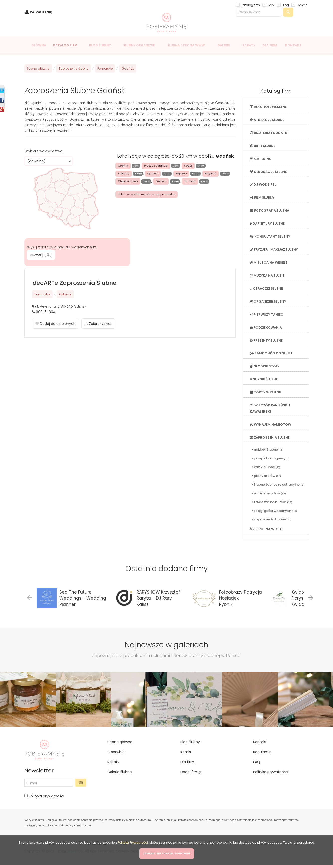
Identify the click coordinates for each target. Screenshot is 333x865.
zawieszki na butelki (272, 502)
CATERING (261, 158)
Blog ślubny (190, 741)
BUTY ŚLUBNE (262, 145)
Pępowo (181, 173)
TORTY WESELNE (265, 392)
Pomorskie (105, 68)
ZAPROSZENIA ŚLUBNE (270, 437)
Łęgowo (152, 173)
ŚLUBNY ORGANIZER (139, 45)
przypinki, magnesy (271, 458)
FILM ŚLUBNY (262, 197)
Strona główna (38, 68)
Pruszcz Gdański (156, 166)
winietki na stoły (269, 493)
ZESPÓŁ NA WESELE (266, 529)
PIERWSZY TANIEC (266, 314)
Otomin (123, 166)
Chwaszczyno (128, 181)
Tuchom (190, 181)
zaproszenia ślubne (271, 519)
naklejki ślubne (267, 449)
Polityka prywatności (46, 796)
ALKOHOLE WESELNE (268, 106)
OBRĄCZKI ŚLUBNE (266, 288)
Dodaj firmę (190, 771)
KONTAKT (293, 45)
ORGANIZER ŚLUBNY (268, 301)
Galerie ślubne (119, 771)
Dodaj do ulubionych (55, 323)
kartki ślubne (266, 467)
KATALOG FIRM (65, 45)
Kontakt (260, 741)
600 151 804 (46, 311)
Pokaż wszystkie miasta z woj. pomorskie (146, 194)
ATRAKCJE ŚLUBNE (267, 119)
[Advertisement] (130, 380)
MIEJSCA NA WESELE (268, 262)
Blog (285, 5)
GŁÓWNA (38, 45)
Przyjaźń (210, 173)
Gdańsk (128, 68)
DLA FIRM (269, 45)
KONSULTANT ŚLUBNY (270, 236)
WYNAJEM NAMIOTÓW (270, 424)
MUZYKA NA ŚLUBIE (267, 275)
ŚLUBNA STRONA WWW (186, 45)
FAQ (256, 761)
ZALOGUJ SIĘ (41, 12)
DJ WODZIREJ (263, 184)
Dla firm (187, 761)
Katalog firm (250, 5)
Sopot (188, 166)
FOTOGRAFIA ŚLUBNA (269, 210)
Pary (271, 5)
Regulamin (262, 751)
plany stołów (266, 475)
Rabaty (113, 761)
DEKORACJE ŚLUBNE (268, 171)
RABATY (248, 45)
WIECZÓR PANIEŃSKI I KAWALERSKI (270, 408)
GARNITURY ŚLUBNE (267, 223)
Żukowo (161, 181)
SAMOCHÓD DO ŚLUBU (271, 353)
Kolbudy (123, 173)
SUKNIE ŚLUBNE (264, 379)
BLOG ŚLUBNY (100, 45)
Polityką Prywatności (133, 842)
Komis (185, 751)
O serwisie (116, 751)
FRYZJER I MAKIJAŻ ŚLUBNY (274, 249)
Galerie (302, 5)
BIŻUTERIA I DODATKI (269, 132)
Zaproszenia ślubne (73, 68)
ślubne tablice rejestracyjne (278, 484)
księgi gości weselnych (274, 510)
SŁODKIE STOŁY (264, 366)
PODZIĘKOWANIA (266, 327)
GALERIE (223, 45)
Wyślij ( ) (41, 254)
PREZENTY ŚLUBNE (266, 340)
